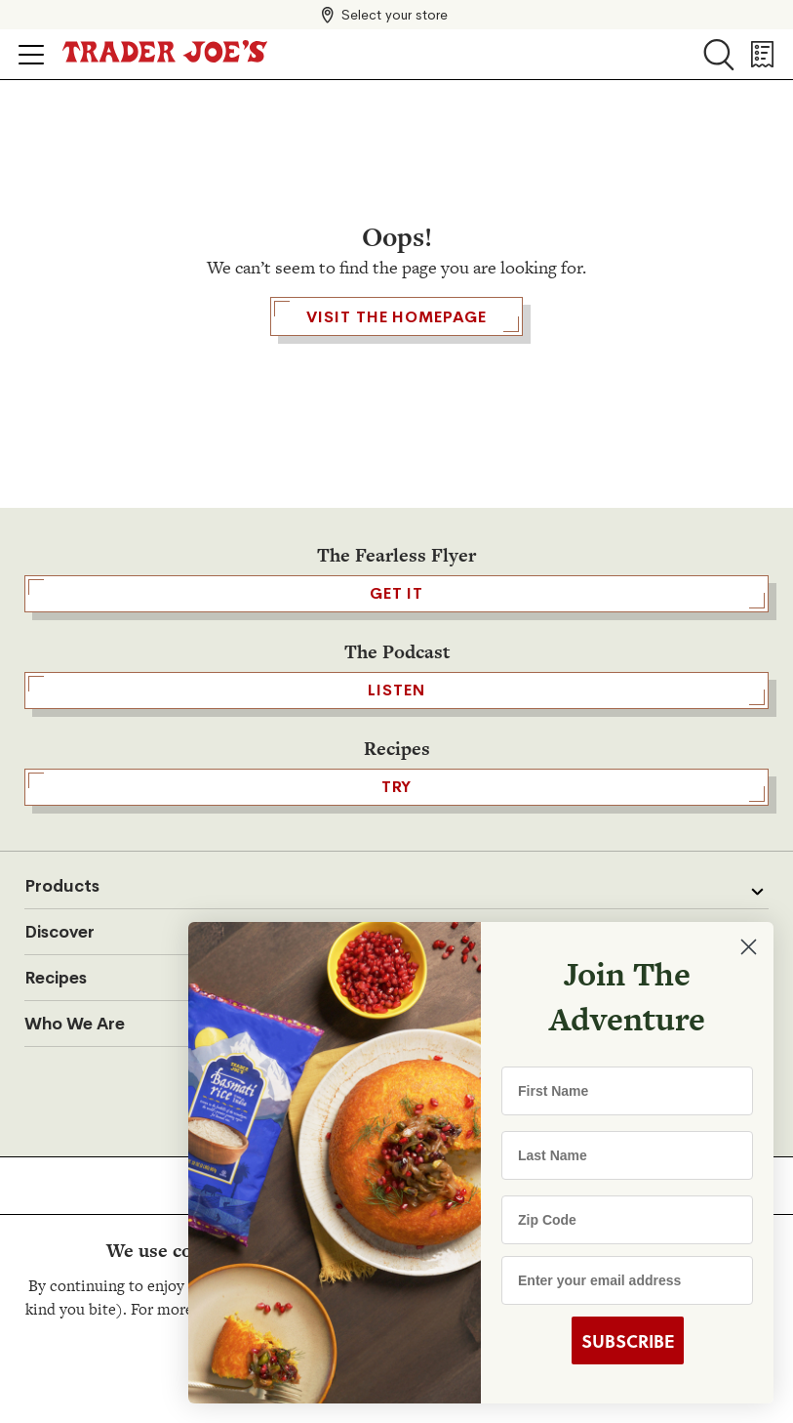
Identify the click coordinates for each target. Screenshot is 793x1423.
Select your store (394, 14)
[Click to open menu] (31, 54)
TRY (396, 787)
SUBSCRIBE (627, 1341)
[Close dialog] (749, 947)
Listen (396, 690)
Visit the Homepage (396, 316)
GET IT (396, 593)
